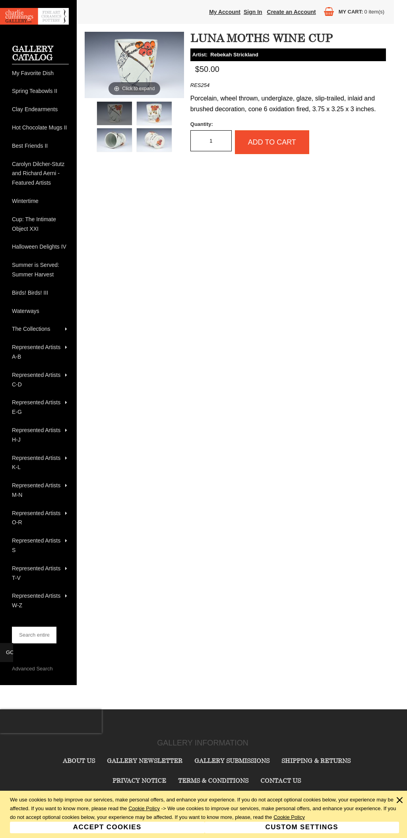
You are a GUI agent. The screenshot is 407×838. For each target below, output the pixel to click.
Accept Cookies (107, 827)
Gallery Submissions (231, 760)
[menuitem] (40, 73)
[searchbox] (34, 635)
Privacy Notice (139, 780)
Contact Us (280, 780)
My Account (224, 12)
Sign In (253, 12)
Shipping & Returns (316, 760)
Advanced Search (32, 669)
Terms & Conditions (213, 780)
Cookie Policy (144, 808)
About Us (79, 760)
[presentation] (51, 721)
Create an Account (291, 12)
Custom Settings (302, 827)
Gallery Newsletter (144, 760)
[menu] (40, 339)
